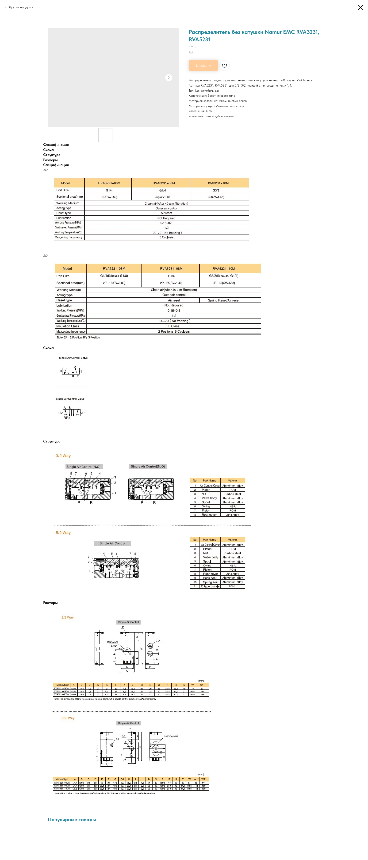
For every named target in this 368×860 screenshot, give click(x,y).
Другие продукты (21, 7)
